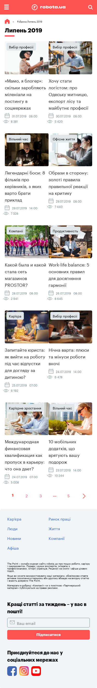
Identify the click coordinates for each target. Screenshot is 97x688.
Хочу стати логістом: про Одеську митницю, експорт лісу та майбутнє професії (68, 94)
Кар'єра (15, 315)
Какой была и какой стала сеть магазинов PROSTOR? (25, 274)
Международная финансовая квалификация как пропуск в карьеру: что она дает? (25, 454)
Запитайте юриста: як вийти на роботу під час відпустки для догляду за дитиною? (25, 363)
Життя (54, 528)
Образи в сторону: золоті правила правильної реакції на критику (68, 182)
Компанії (16, 230)
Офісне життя (64, 138)
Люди (12, 528)
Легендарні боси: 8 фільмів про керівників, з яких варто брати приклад (25, 186)
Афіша (13, 547)
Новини (14, 538)
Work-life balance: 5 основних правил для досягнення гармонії (69, 274)
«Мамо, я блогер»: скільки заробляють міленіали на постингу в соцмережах (25, 94)
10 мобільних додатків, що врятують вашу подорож (64, 451)
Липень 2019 (23, 30)
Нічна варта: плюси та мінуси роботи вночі (69, 356)
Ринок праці (60, 518)
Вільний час (18, 138)
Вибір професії (21, 46)
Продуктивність (65, 230)
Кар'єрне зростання (25, 407)
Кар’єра (14, 518)
